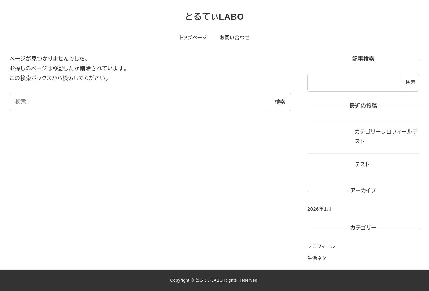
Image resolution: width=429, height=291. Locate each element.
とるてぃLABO (214, 16)
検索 (280, 102)
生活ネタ (316, 258)
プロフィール (321, 246)
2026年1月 (319, 209)
